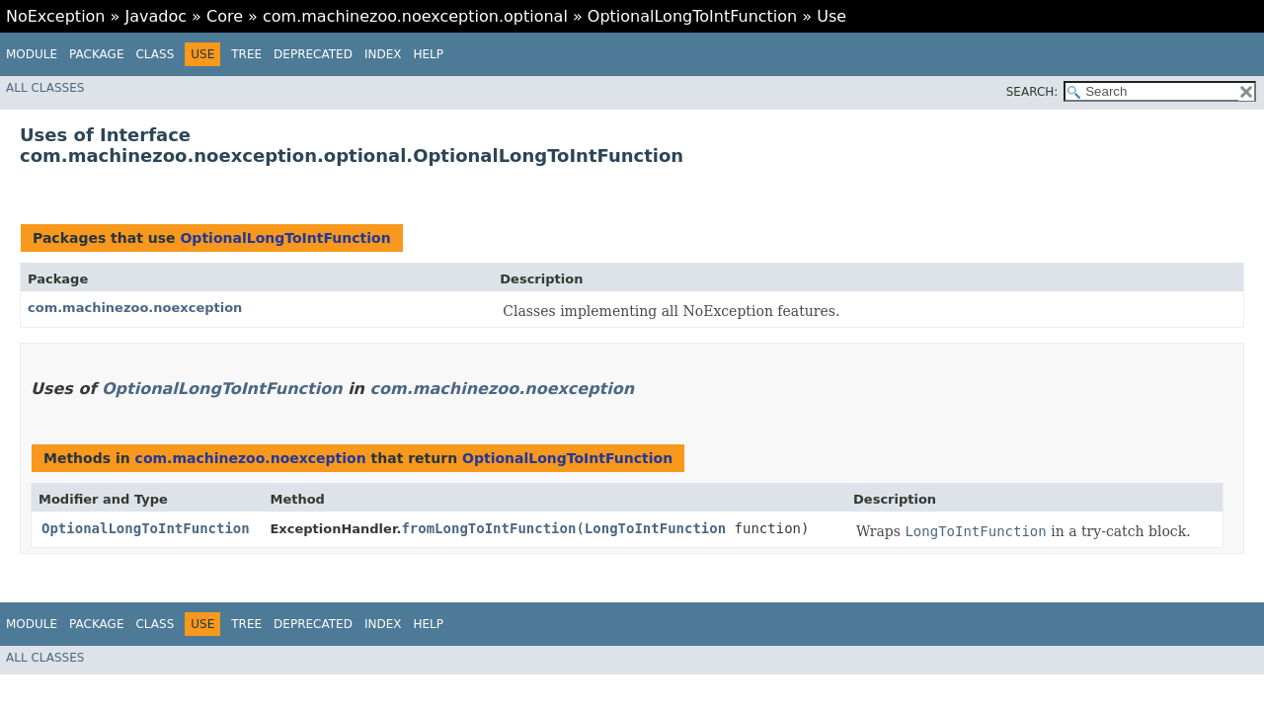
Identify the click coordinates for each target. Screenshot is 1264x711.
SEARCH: (1032, 92)
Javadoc (155, 16)
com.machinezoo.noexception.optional (415, 16)
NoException (56, 16)
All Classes (45, 88)
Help (428, 54)
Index (383, 54)
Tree (246, 54)
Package (96, 54)
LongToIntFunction (655, 528)
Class (154, 54)
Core (224, 16)
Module (31, 54)
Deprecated (313, 54)
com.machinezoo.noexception (135, 307)
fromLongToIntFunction (488, 528)
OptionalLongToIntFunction (692, 16)
